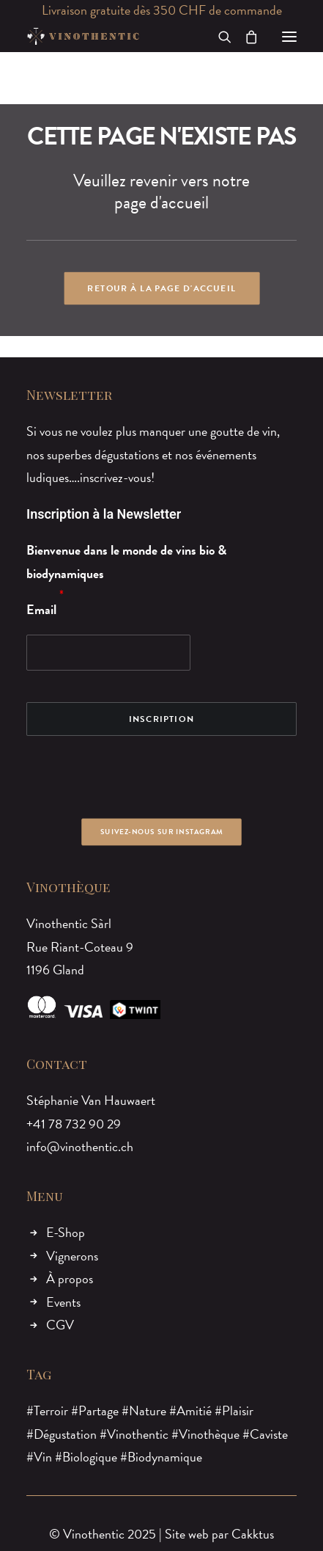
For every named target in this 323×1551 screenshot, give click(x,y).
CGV (60, 1325)
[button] (289, 36)
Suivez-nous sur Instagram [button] (161, 831)
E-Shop (65, 1232)
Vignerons (72, 1256)
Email (41, 609)
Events (63, 1302)
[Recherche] (218, 36)
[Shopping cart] (244, 36)
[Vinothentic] (83, 36)
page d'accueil (161, 202)
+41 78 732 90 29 (73, 1124)
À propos (69, 1278)
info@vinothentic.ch (79, 1146)
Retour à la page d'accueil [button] (161, 288)
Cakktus (252, 1534)
